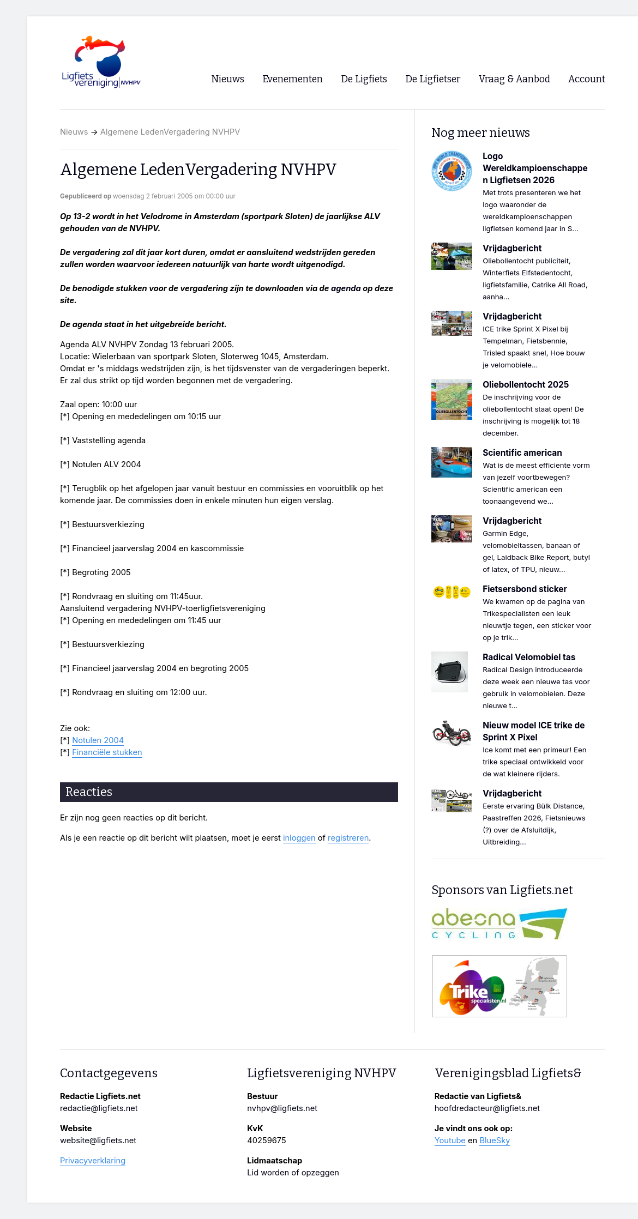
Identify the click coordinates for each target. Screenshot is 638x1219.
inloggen (299, 838)
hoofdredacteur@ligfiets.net (487, 1108)
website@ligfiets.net (98, 1140)
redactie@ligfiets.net (99, 1108)
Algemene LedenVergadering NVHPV (170, 132)
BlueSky (494, 1140)
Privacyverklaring (92, 1161)
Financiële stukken (107, 752)
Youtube (450, 1140)
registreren (348, 838)
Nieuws (74, 132)
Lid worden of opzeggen (293, 1173)
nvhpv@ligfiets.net (282, 1108)
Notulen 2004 (98, 740)
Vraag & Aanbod (514, 79)
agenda (346, 288)
